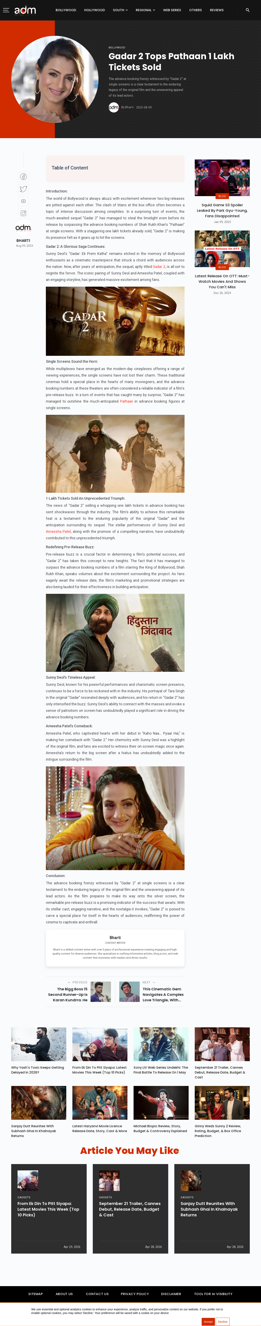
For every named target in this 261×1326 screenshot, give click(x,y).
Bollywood (66, 10)
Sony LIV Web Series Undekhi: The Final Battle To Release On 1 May (161, 1071)
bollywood (117, 47)
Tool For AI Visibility (213, 1295)
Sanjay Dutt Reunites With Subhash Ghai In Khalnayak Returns (33, 1133)
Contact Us (97, 1295)
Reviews (217, 10)
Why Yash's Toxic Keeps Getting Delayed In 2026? (37, 1071)
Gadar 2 (159, 266)
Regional (144, 10)
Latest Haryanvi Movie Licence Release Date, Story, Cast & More (99, 1130)
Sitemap (35, 1295)
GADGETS (24, 1213)
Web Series (172, 10)
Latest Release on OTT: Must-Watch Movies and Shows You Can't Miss (222, 281)
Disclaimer (171, 1295)
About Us (64, 1295)
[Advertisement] (15, 84)
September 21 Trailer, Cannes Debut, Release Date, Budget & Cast (220, 1073)
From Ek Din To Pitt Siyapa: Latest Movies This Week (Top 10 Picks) (99, 1071)
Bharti (23, 240)
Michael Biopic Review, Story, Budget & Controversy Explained (160, 1130)
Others (195, 10)
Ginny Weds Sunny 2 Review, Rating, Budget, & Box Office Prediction (218, 1133)
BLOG (222, 196)
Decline (223, 1322)
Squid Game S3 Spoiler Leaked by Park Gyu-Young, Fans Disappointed (222, 210)
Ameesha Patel (58, 531)
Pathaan (125, 401)
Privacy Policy (135, 1295)
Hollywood (94, 10)
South (118, 10)
